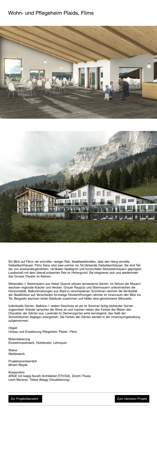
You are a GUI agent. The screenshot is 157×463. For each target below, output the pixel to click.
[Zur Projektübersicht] (25, 399)
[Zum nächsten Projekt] (132, 399)
